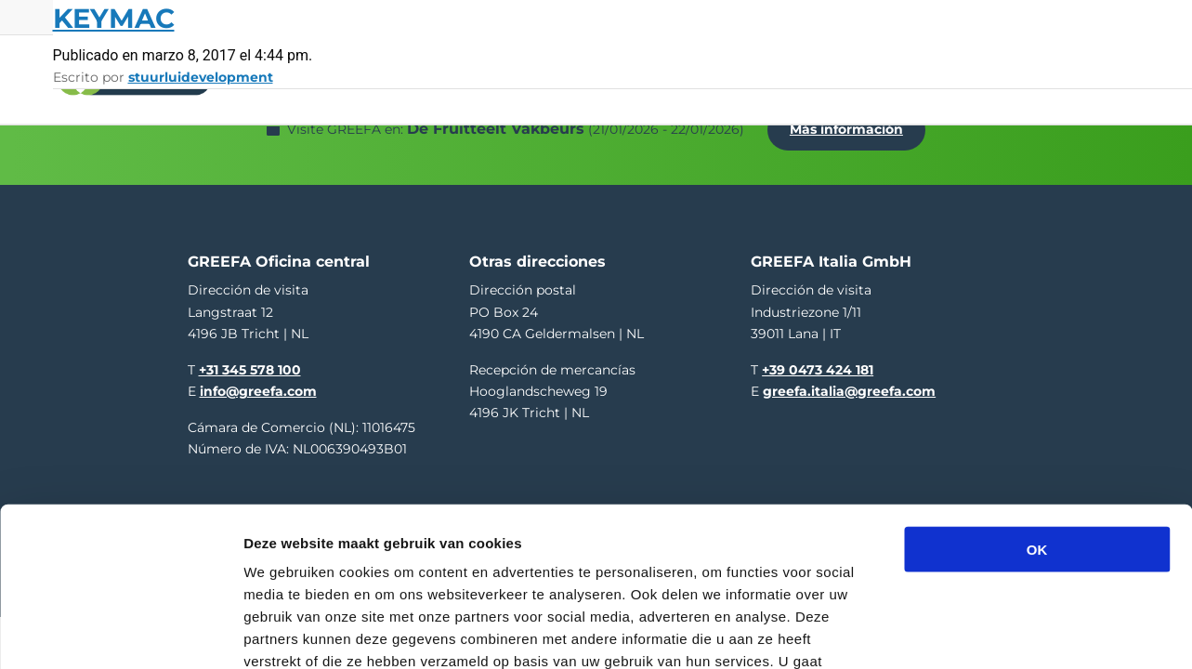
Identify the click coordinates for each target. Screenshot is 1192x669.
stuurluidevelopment (200, 77)
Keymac (114, 18)
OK (1037, 423)
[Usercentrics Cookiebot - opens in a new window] (120, 633)
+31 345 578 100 (250, 359)
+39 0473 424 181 (817, 359)
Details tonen (1004, 632)
